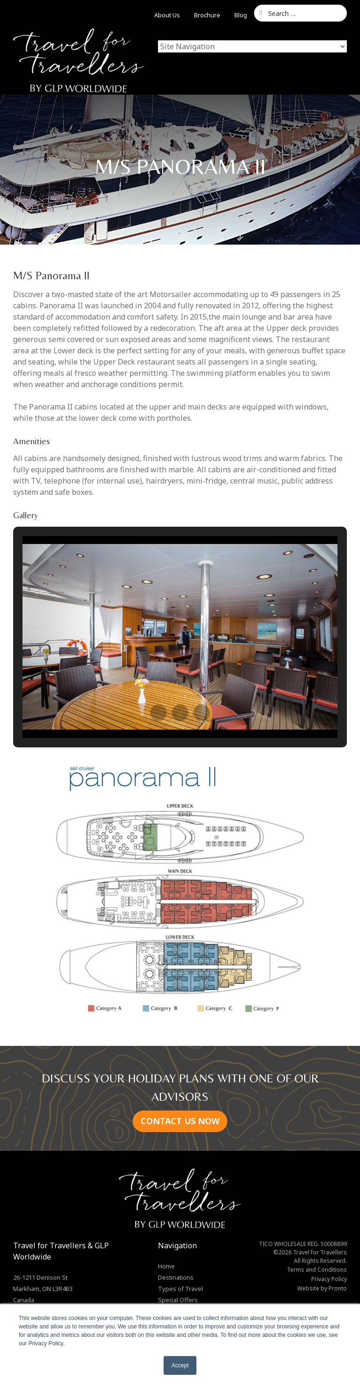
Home (166, 1266)
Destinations (176, 1277)
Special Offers (178, 1300)
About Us (167, 15)
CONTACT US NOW (180, 1120)
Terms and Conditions (317, 1270)
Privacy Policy (329, 1279)
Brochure (207, 15)
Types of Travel (180, 1288)
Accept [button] (180, 1365)
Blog (240, 15)
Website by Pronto (322, 1288)
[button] (158, 712)
